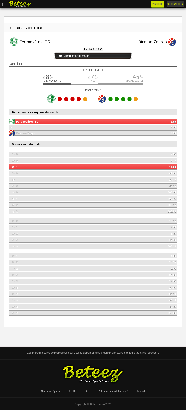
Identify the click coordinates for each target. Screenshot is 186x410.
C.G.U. (71, 391)
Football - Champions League (27, 28)
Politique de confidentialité (113, 391)
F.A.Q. (87, 391)
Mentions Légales (50, 391)
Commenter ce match (76, 55)
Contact (140, 391)
